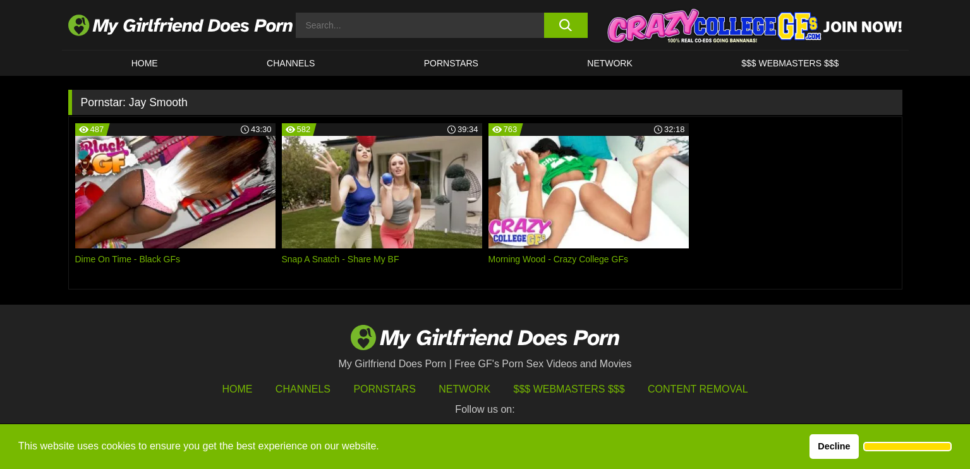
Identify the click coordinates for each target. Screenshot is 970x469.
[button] (907, 447)
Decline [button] (834, 446)
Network (610, 63)
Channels (303, 389)
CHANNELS (291, 63)
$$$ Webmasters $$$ (569, 389)
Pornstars (451, 63)
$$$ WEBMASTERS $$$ (790, 63)
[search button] (566, 25)
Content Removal (698, 389)
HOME (144, 63)
